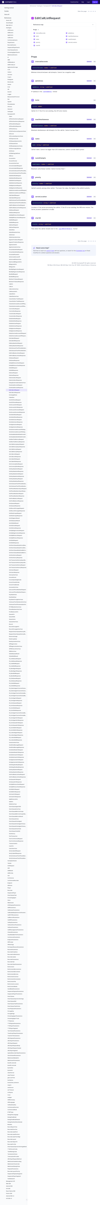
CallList (9, 72)
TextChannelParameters (13, 1030)
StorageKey (10, 1011)
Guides (6, 11)
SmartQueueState (14, 819)
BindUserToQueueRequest (16, 279)
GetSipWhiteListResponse (16, 538)
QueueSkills (12, 616)
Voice (8, 900)
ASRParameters (11, 907)
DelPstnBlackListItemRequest (17, 353)
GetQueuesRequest (14, 503)
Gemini (9, 84)
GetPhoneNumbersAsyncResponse (18, 491)
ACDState (11, 151)
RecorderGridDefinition (13, 954)
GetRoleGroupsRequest (15, 513)
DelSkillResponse (13, 370)
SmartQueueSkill (11, 1001)
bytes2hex (10, 1067)
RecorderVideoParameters (14, 964)
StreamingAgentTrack (13, 1018)
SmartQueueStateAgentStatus (17, 823)
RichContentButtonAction (14, 969)
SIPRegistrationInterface (15, 646)
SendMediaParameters (13, 989)
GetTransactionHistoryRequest (17, 565)
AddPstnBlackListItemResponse (17, 207)
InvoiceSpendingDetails (15, 579)
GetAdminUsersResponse (16, 422)
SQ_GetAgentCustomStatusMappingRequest (18, 693)
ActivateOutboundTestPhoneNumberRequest (18, 170)
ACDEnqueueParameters (13, 905)
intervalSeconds (40, 33)
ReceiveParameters (12, 949)
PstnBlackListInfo (13, 611)
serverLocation (72, 42)
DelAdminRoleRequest (15, 318)
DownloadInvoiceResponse (16, 387)
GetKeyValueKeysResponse (16, 481)
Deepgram (10, 79)
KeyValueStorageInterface (16, 599)
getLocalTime (11, 1077)
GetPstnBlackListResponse (16, 501)
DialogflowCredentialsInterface (17, 382)
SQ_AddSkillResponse (14, 666)
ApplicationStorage (12, 67)
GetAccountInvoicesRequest (16, 409)
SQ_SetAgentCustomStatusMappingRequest (18, 713)
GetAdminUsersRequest (15, 419)
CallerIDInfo (12, 294)
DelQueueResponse (14, 360)
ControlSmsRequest (14, 308)
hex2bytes (10, 1080)
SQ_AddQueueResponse (15, 661)
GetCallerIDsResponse (15, 461)
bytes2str (10, 1070)
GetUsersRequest (14, 570)
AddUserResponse (14, 227)
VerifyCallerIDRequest (15, 851)
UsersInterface (13, 848)
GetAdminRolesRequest (15, 414)
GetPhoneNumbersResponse (16, 496)
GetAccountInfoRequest (15, 404)
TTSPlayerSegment (12, 1028)
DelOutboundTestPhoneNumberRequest (18, 348)
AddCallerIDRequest (14, 195)
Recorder (9, 890)
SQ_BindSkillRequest (14, 673)
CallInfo (11, 284)
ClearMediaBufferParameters (15, 934)
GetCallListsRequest (14, 454)
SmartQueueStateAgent (15, 821)
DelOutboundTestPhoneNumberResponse (18, 350)
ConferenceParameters (13, 937)
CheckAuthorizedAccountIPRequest (18, 303)
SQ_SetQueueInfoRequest (16, 722)
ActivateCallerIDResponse (16, 168)
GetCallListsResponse (15, 456)
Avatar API (8, 20)
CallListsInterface (13, 289)
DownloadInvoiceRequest (15, 385)
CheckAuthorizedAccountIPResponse (18, 306)
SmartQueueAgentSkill (15, 806)
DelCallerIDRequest (14, 338)
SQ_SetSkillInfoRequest (15, 727)
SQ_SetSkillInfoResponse (15, 730)
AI (8, 57)
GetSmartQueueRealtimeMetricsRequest (18, 550)
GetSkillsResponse (14, 542)
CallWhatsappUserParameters (15, 929)
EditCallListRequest (14, 390)
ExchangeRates (13, 395)
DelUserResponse (13, 375)
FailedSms (11, 397)
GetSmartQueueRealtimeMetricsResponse (18, 552)
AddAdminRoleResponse (15, 178)
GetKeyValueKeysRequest (16, 478)
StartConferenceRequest (16, 838)
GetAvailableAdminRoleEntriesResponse (18, 437)
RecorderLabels (11, 957)
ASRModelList (11, 62)
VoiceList (9, 109)
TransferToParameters (13, 1035)
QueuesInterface (13, 621)
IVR (8, 89)
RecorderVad (10, 961)
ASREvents (10, 32)
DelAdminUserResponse (15, 326)
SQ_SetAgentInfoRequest (16, 718)
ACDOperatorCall (13, 138)
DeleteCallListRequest (15, 377)
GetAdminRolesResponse (15, 417)
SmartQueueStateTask (15, 828)
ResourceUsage (13, 636)
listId (37, 36)
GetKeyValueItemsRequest (16, 473)
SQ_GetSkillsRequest (14, 708)
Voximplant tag (80, 250)
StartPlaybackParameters (14, 1008)
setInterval (10, 1087)
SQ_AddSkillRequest (14, 663)
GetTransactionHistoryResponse (17, 567)
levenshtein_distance (13, 1082)
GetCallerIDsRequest (14, 459)
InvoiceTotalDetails (14, 584)
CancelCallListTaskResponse (16, 301)
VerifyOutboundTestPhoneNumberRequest (18, 856)
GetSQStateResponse (15, 528)
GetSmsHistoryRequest (15, 555)
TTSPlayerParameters (13, 1026)
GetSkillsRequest (13, 540)
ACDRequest (10, 865)
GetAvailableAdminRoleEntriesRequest (18, 434)
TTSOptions (10, 1021)
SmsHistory (12, 833)
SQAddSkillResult (13, 656)
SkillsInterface (13, 804)
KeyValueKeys (12, 597)
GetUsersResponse (14, 572)
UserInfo (11, 846)
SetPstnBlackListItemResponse (17, 777)
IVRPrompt (10, 942)
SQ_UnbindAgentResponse (16, 735)
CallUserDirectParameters (14, 924)
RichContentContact (12, 976)
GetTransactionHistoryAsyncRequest (18, 560)
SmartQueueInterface (15, 809)
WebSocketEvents (12, 54)
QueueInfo (12, 614)
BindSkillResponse (14, 276)
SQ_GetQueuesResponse (15, 705)
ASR (8, 868)
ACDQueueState (13, 143)
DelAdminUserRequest (15, 323)
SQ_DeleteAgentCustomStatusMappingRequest (18, 688)
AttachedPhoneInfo (14, 254)
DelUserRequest (13, 372)
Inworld (9, 91)
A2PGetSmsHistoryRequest (16, 119)
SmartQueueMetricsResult (16, 816)
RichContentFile (11, 981)
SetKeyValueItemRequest (16, 769)
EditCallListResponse (14, 392)
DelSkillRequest (13, 367)
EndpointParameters (12, 939)
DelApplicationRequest (15, 328)
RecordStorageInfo (14, 626)
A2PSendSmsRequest (14, 124)
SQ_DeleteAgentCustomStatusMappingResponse (18, 690)
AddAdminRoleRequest (15, 175)
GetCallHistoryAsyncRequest (16, 444)
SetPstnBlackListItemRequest (17, 774)
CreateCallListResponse (15, 316)
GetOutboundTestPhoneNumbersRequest (18, 483)
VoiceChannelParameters (14, 1055)
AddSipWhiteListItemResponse (17, 217)
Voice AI (6, 14)
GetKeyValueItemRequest (16, 469)
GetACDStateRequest (15, 400)
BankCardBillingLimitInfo (15, 262)
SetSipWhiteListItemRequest (16, 784)
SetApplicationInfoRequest (16, 759)
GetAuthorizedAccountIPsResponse (18, 432)
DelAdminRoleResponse (15, 321)
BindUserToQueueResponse (16, 281)
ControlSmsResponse (14, 311)
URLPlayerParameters (13, 1040)
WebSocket (10, 902)
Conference (10, 878)
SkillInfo (11, 801)
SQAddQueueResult (14, 653)
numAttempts (72, 39)
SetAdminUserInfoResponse (16, 757)
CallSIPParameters (12, 920)
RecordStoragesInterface (16, 629)
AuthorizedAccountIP (14, 257)
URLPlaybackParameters (13, 1038)
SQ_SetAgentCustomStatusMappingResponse (18, 715)
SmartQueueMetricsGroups (16, 811)
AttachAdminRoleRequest (16, 249)
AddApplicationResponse (15, 188)
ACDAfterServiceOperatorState (17, 131)
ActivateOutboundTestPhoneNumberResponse (18, 173)
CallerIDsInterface (14, 296)
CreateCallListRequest (15, 313)
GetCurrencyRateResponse (16, 466)
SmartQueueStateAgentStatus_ (17, 826)
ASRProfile (10, 873)
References (7, 18)
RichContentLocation (13, 984)
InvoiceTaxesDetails (14, 582)
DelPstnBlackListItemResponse (17, 355)
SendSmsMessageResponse (16, 747)
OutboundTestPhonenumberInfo (17, 604)
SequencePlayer (11, 892)
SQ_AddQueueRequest (15, 658)
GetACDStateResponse (15, 402)
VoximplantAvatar (12, 860)
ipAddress (71, 33)
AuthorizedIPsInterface (15, 259)
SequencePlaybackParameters (15, 991)
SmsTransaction (13, 836)
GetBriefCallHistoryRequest (16, 439)
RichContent (10, 966)
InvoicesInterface (13, 587)
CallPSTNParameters (13, 915)
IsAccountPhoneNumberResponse (18, 592)
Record (11, 624)
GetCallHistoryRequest (15, 449)
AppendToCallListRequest (16, 239)
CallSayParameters (12, 922)
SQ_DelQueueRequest (15, 678)
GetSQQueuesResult (14, 520)
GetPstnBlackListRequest (16, 498)
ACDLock (11, 133)
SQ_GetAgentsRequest (15, 698)
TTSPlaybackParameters (14, 1023)
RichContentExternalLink (13, 979)
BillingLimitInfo (13, 264)
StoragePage (11, 1013)
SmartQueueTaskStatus (13, 1006)
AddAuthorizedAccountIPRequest (18, 190)
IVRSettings (10, 944)
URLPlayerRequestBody (13, 1045)
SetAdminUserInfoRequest (16, 754)
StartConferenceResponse (16, 841)
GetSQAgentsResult (14, 518)
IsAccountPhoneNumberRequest (17, 589)
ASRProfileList (11, 64)
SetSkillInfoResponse (14, 791)
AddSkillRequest (13, 220)
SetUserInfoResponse (15, 796)
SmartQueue (10, 996)
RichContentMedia (12, 986)
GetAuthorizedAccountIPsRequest (18, 429)
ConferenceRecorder (13, 880)
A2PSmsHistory (13, 128)
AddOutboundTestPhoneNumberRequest (18, 200)
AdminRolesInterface (14, 232)
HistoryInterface (13, 575)
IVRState (9, 885)
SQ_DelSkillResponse (14, 685)
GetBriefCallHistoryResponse (17, 441)
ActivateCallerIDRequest (15, 165)
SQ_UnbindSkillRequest (15, 737)
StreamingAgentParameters (14, 1016)
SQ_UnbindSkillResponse (15, 740)
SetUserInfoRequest (14, 794)
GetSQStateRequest (14, 525)
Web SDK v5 (9, 25)
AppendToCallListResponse (16, 242)
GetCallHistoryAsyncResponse (17, 446)
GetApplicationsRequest (15, 424)
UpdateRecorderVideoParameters (16, 1053)
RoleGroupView (13, 639)
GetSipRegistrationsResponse (17, 533)
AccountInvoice (13, 161)
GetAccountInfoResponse (16, 407)
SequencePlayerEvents (13, 47)
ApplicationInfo (13, 244)
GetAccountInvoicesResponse (17, 412)
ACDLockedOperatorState (16, 136)
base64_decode (11, 1062)
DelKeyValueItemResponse (16, 345)
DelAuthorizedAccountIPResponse (18, 335)
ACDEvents (10, 30)
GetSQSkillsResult (14, 523)
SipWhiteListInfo (13, 799)
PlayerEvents (10, 42)
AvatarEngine (9, 22)
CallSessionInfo (13, 291)
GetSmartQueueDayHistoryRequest (18, 545)
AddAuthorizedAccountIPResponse (18, 192)
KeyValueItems (13, 594)
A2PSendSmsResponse (15, 126)
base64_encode (11, 1065)
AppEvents (10, 35)
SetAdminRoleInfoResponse (16, 752)
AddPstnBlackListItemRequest (17, 205)
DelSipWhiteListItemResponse (17, 365)
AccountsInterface (14, 163)
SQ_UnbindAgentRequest (15, 732)
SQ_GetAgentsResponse (15, 700)
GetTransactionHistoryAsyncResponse (18, 562)
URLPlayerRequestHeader (14, 1048)
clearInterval (10, 1072)
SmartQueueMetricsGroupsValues (18, 814)
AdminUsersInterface (14, 237)
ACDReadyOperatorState (15, 146)
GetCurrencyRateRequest (16, 464)
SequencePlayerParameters (14, 994)
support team (50, 250)
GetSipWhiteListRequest (15, 535)
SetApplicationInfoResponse (16, 762)
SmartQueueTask (12, 895)
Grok (8, 87)
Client (10, 116)
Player (9, 888)
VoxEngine (8, 27)
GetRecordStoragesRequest (16, 508)
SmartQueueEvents (12, 50)
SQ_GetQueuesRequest (15, 703)
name (37, 39)
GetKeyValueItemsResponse (16, 476)
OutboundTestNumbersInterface (17, 602)
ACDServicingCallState (15, 148)
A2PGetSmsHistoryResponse (16, 121)
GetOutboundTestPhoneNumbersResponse (18, 486)
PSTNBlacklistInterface (15, 607)
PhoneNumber (11, 104)
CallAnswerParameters (13, 910)
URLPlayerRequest (12, 1043)
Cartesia (9, 74)
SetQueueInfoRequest (15, 779)
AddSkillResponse (13, 222)
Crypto (9, 77)
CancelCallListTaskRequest (16, 299)
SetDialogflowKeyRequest (16, 764)
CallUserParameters (12, 927)
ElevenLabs (10, 82)
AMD (8, 59)
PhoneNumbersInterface (15, 609)
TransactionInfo (13, 843)
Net (8, 99)
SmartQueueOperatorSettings (15, 998)
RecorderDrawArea (12, 952)
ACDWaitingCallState (14, 153)
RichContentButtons (12, 974)
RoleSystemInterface (14, 641)
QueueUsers (12, 619)
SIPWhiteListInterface (15, 648)
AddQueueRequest (14, 210)
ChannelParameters (12, 932)
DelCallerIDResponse (14, 340)
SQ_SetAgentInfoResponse (16, 720)
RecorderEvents (11, 45)
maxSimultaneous (73, 36)
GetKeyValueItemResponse (16, 471)
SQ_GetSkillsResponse (15, 710)
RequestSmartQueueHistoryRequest (18, 631)
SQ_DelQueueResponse (15, 681)
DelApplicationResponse (15, 331)
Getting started (9, 7)
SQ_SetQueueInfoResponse (16, 725)
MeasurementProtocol (13, 96)
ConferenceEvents (12, 40)
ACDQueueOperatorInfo (15, 141)
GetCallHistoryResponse (15, 451)
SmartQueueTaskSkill (14, 831)
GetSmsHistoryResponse (15, 557)
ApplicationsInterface (14, 247)
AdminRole (12, 229)
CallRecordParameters (13, 917)
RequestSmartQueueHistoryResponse (18, 634)
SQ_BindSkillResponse (15, 676)
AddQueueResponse (14, 212)
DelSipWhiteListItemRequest (16, 363)
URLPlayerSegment (12, 1050)
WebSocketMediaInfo (13, 1058)
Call (8, 875)
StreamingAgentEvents (13, 52)
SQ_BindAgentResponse (15, 671)
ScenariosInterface (14, 742)
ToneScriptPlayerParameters (15, 1033)
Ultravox (9, 106)
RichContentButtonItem (13, 971)
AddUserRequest (13, 225)
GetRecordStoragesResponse (17, 510)
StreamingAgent (11, 897)
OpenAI (9, 101)
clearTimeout (11, 1075)
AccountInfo (12, 158)
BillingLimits (12, 266)
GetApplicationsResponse (16, 427)
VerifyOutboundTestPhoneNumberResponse (18, 858)
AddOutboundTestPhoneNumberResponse (18, 202)
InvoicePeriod (12, 577)
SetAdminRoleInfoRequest (16, 749)
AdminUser (12, 234)
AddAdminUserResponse (15, 183)
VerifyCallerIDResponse (15, 853)
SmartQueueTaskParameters (15, 1003)
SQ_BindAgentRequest (15, 668)
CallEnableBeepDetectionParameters (17, 912)
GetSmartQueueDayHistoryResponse (18, 547)
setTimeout (10, 1090)
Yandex (9, 863)
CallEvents (10, 37)
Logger (9, 94)
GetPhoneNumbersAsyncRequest (18, 488)
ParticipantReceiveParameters (15, 947)
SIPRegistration (13, 644)
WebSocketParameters (13, 1060)
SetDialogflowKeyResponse (16, 767)
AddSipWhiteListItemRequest (17, 215)
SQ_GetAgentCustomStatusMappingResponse (18, 695)
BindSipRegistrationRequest (16, 269)
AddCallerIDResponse (14, 197)
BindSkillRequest (13, 274)
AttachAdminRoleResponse (16, 252)
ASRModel (10, 870)
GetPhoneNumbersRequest (16, 493)
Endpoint (9, 883)
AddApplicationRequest (15, 185)
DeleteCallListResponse (15, 380)
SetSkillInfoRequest (14, 789)
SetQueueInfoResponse (15, 782)
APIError (11, 156)
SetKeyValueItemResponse (16, 772)
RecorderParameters (13, 959)
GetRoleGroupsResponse (15, 515)
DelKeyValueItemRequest (15, 343)
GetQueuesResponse (14, 505)
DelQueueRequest (14, 358)
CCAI (8, 69)
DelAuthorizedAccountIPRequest (17, 333)
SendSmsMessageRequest (16, 745)
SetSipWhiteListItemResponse (17, 786)
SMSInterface (12, 651)
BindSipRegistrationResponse (17, 271)
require (9, 1085)
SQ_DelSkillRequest (14, 683)
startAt (38, 45)
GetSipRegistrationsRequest (16, 530)
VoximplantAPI (11, 114)
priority (38, 42)
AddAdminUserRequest (15, 180)
